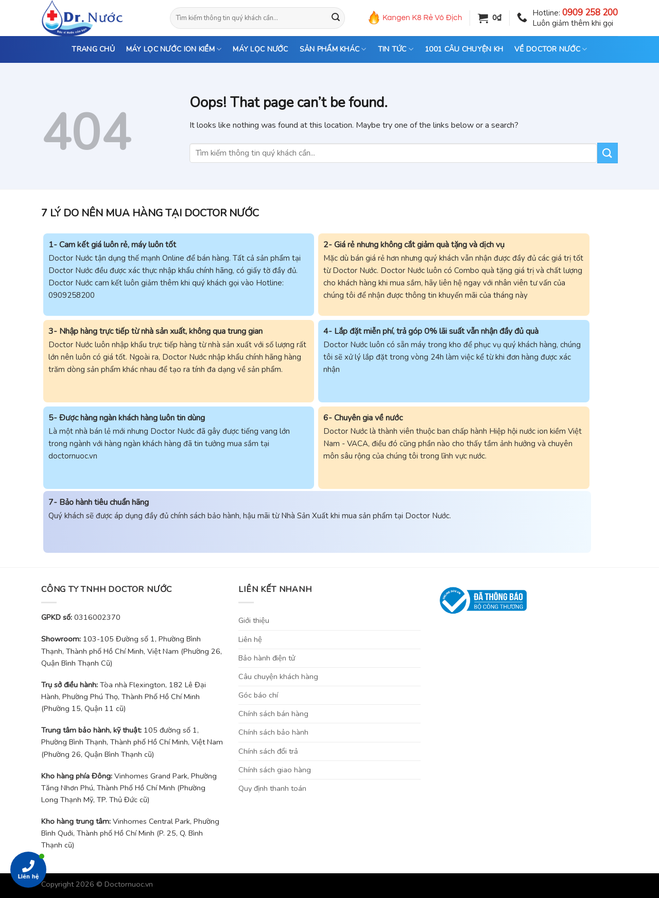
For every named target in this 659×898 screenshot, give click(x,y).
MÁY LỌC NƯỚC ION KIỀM (173, 49)
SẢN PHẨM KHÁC (333, 49)
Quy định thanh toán (272, 788)
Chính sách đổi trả (268, 751)
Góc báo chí (258, 695)
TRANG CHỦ (93, 49)
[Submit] (335, 18)
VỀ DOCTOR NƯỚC (550, 49)
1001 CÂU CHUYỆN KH (464, 49)
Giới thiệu (253, 620)
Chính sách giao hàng (274, 770)
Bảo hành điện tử (266, 658)
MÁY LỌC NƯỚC (260, 49)
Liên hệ (250, 639)
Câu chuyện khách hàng (278, 676)
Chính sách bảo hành (273, 732)
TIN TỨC (395, 49)
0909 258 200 (590, 13)
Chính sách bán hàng (273, 713)
